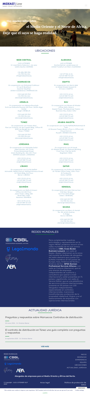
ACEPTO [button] (45, 393)
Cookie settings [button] (79, 390)
